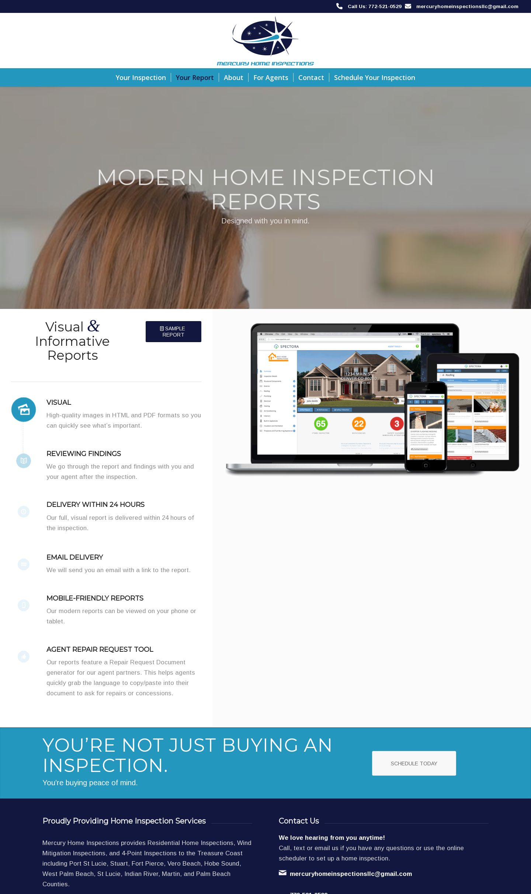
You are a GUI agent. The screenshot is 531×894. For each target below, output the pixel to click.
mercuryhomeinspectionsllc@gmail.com (467, 6)
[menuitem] (141, 77)
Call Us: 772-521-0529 (375, 6)
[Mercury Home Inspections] (265, 40)
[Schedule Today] (414, 763)
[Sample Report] (173, 331)
